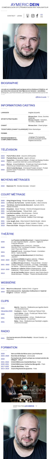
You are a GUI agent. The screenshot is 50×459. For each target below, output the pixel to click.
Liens (19, 16)
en (41, 17)
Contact (11, 16)
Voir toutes (25, 406)
